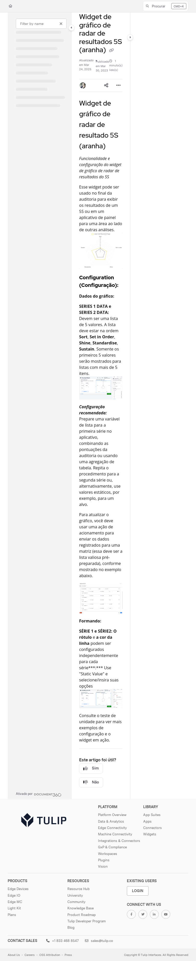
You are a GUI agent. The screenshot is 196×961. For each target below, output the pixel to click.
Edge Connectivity (112, 828)
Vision (103, 866)
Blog (71, 927)
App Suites (152, 815)
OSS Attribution (49, 955)
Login (137, 891)
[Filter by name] (41, 24)
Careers (29, 955)
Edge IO (14, 895)
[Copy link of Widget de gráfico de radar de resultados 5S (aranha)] (111, 50)
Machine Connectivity (115, 834)
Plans (12, 915)
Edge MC (15, 902)
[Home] (10, 6)
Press (68, 955)
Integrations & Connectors (119, 841)
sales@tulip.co (99, 941)
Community (76, 902)
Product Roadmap (81, 915)
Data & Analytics (111, 821)
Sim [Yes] (91, 768)
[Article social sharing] (106, 85)
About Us (14, 955)
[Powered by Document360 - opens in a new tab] (39, 794)
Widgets (149, 834)
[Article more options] (118, 85)
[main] (100, 405)
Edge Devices (18, 889)
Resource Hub (78, 889)
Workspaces (107, 854)
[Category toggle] (71, 28)
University (75, 895)
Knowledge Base (80, 908)
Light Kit (14, 908)
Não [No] (91, 782)
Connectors (152, 828)
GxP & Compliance (112, 847)
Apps (147, 821)
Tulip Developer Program (86, 921)
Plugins (103, 860)
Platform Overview (112, 815)
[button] (165, 6)
